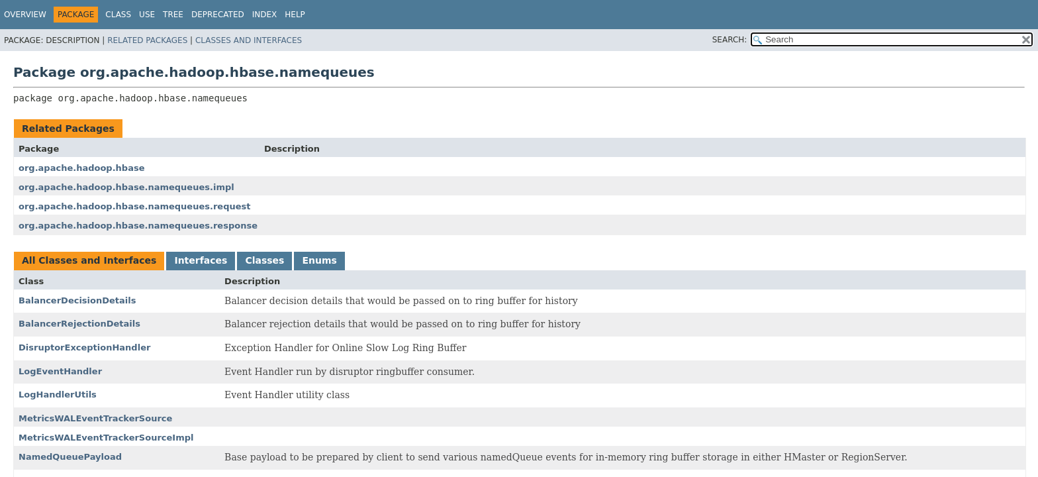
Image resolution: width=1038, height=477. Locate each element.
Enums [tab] (319, 260)
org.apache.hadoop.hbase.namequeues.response (138, 226)
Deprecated (217, 14)
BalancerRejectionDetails (79, 324)
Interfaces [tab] (200, 260)
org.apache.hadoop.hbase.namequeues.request (135, 206)
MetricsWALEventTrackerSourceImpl (106, 438)
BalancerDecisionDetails (77, 300)
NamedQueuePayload (70, 457)
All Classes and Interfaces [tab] (89, 260)
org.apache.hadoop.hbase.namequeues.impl (126, 187)
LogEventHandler (60, 371)
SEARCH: (729, 39)
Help (295, 14)
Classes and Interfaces (248, 40)
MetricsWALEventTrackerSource (95, 418)
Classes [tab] (264, 260)
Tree (173, 14)
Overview (25, 14)
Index (264, 14)
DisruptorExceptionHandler (84, 347)
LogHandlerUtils (58, 394)
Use (147, 14)
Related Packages (147, 40)
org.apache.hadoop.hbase (81, 168)
